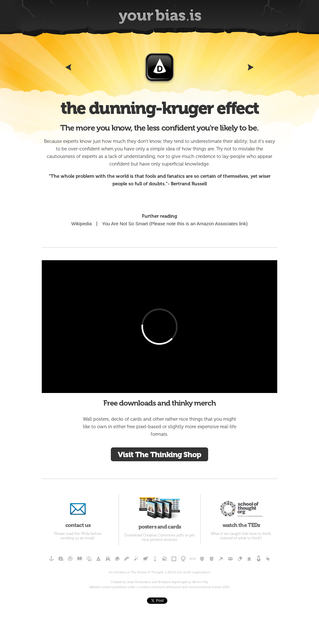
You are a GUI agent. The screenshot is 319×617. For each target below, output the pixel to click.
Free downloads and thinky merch (159, 402)
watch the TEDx (241, 511)
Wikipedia (81, 223)
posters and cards (160, 512)
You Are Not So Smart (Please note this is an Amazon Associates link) (175, 223)
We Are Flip (200, 582)
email (89, 538)
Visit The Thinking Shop (160, 454)
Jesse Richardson (139, 582)
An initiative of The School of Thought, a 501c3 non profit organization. (160, 572)
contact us (78, 511)
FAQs (85, 533)
